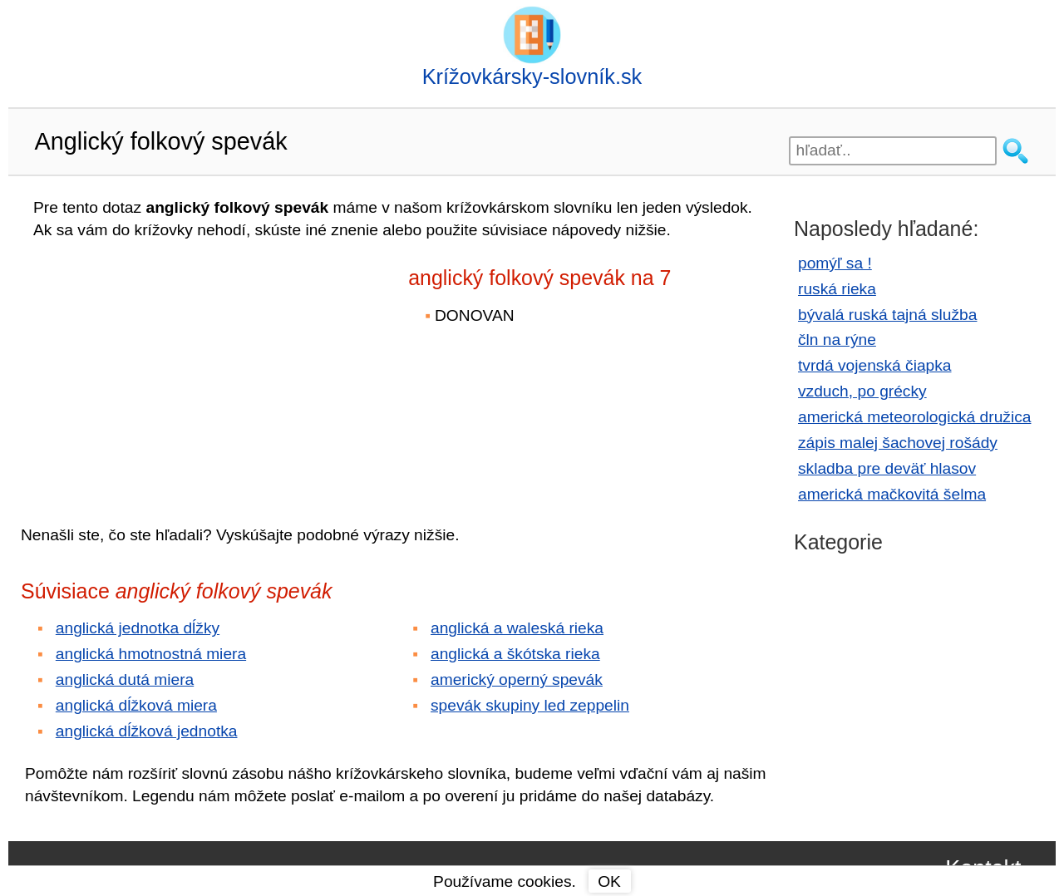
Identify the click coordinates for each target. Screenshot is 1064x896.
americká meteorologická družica (914, 417)
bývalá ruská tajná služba (887, 314)
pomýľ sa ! (835, 263)
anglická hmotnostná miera (151, 653)
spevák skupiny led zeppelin (530, 705)
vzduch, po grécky (862, 391)
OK (609, 881)
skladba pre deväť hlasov (887, 468)
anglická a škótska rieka (515, 653)
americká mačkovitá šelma (892, 494)
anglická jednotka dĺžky (137, 628)
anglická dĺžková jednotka (147, 731)
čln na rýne (837, 339)
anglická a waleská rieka (517, 628)
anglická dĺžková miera (136, 705)
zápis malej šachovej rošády (898, 442)
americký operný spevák (517, 679)
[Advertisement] (166, 370)
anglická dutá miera (125, 679)
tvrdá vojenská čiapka (875, 365)
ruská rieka (837, 289)
